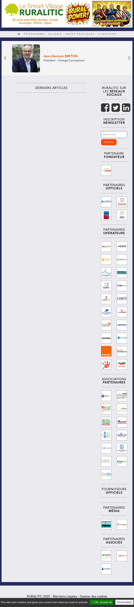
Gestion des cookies (93, 595)
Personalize (124, 602)
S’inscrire (107, 34)
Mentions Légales (65, 595)
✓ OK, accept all (101, 602)
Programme (34, 34)
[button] (5, 58)
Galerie (55, 34)
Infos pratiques (80, 34)
